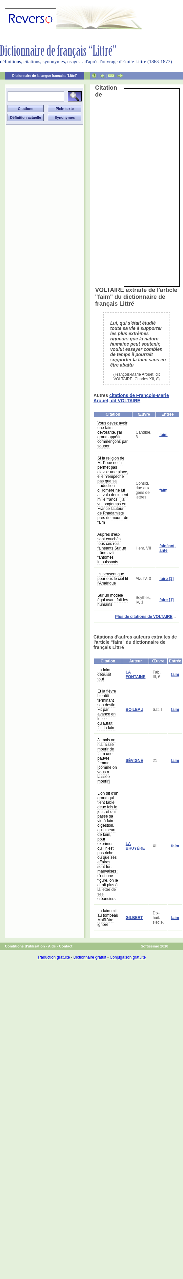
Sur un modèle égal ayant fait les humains (112, 600)
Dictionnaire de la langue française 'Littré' (44, 76)
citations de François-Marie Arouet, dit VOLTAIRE (131, 398)
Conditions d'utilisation (25, 946)
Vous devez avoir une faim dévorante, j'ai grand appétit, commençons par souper (112, 434)
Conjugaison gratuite (128, 957)
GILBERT (134, 917)
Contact (65, 946)
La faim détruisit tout (104, 674)
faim (163, 434)
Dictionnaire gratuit (89, 957)
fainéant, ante (167, 548)
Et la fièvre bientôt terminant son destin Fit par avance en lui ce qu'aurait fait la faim (106, 709)
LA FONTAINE (135, 674)
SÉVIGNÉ (134, 760)
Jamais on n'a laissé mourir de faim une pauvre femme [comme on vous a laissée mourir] (107, 761)
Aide (52, 946)
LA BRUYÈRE (135, 846)
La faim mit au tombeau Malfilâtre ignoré (107, 918)
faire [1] (166, 578)
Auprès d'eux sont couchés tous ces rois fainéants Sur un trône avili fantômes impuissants (111, 548)
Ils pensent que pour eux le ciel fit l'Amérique (112, 578)
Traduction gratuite (53, 957)
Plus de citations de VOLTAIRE (144, 616)
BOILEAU (134, 709)
